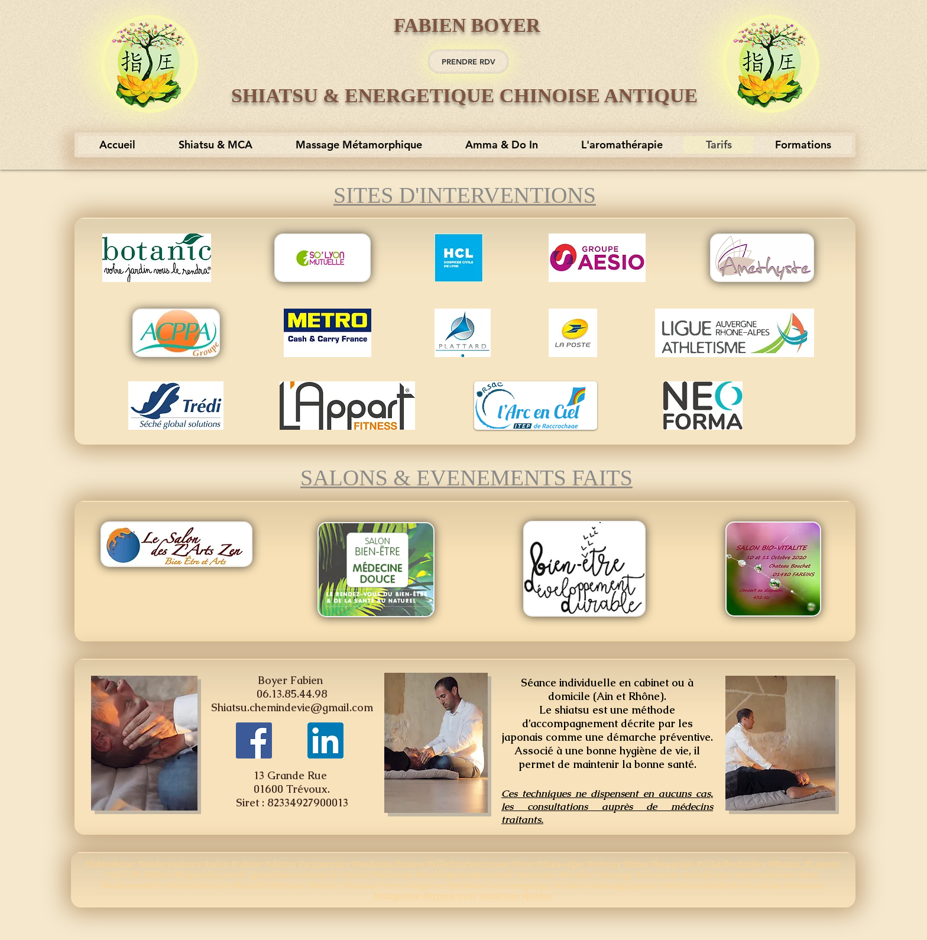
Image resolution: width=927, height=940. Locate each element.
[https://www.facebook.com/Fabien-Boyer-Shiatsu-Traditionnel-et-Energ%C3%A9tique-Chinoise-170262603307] (254, 740)
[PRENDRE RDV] (468, 61)
